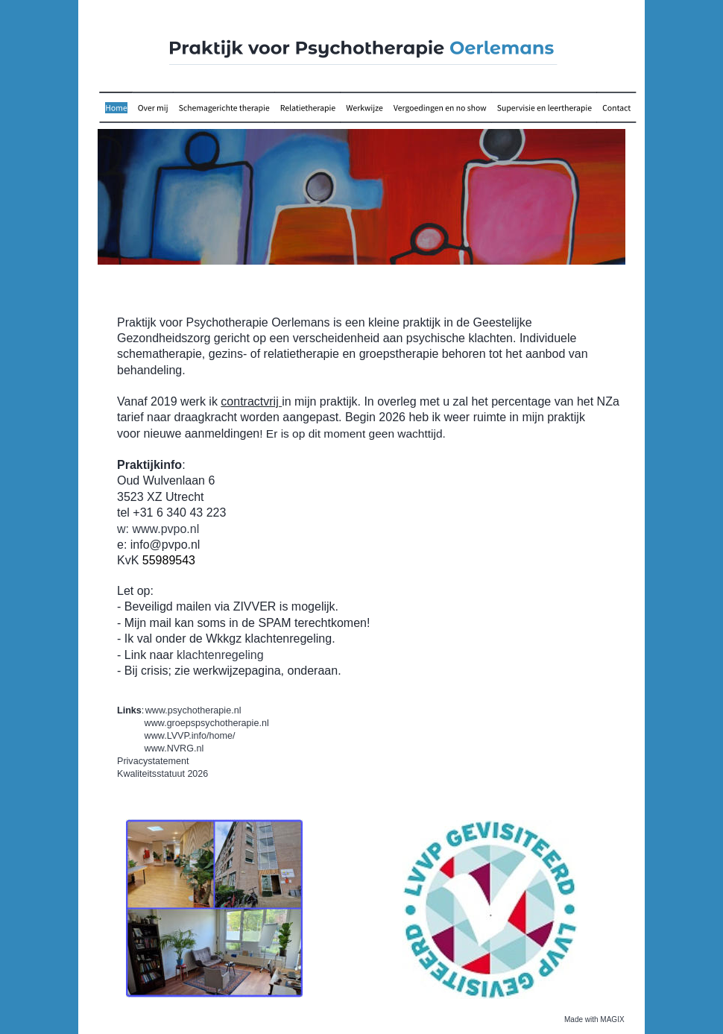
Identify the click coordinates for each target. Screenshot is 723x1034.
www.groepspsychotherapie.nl (207, 723)
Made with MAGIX (594, 1019)
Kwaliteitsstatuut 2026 (162, 774)
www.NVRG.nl (174, 748)
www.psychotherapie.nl (193, 710)
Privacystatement (153, 761)
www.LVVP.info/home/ (190, 736)
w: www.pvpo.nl (158, 529)
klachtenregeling (220, 655)
